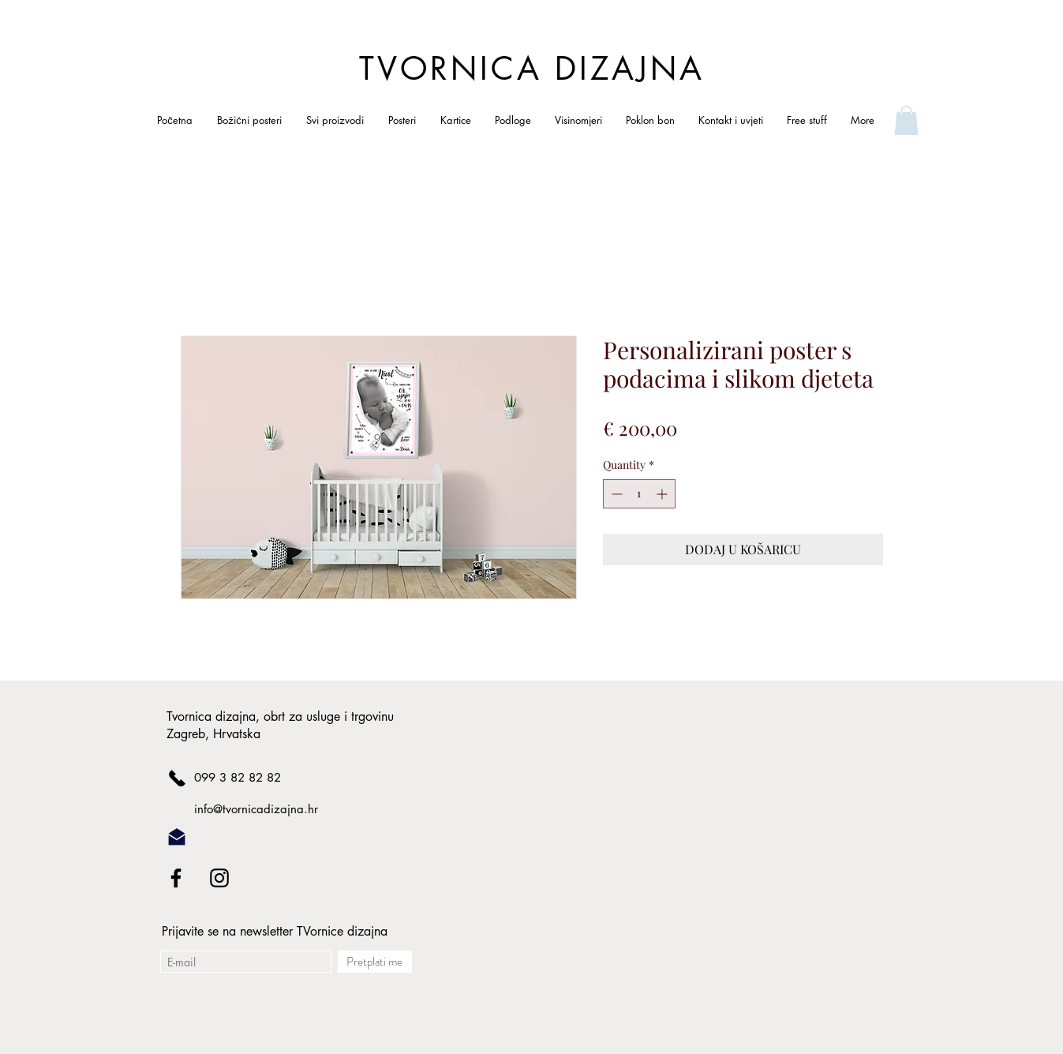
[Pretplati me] (375, 962)
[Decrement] (615, 494)
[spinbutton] (639, 494)
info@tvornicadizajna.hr (256, 808)
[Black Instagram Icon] (219, 878)
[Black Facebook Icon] (176, 878)
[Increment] (663, 494)
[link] (906, 120)
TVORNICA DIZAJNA (532, 68)
